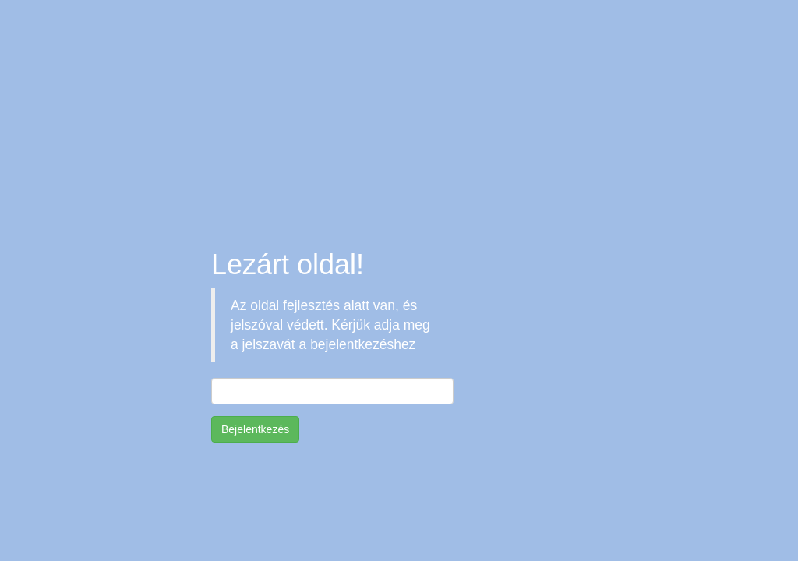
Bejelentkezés (255, 429)
